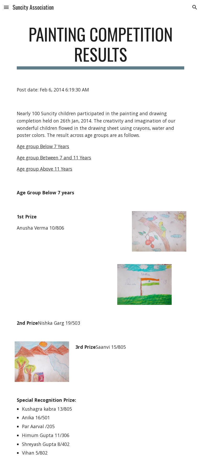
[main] (100, 47)
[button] (6, 7)
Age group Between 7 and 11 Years (54, 157)
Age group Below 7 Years (43, 146)
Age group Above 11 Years (44, 169)
